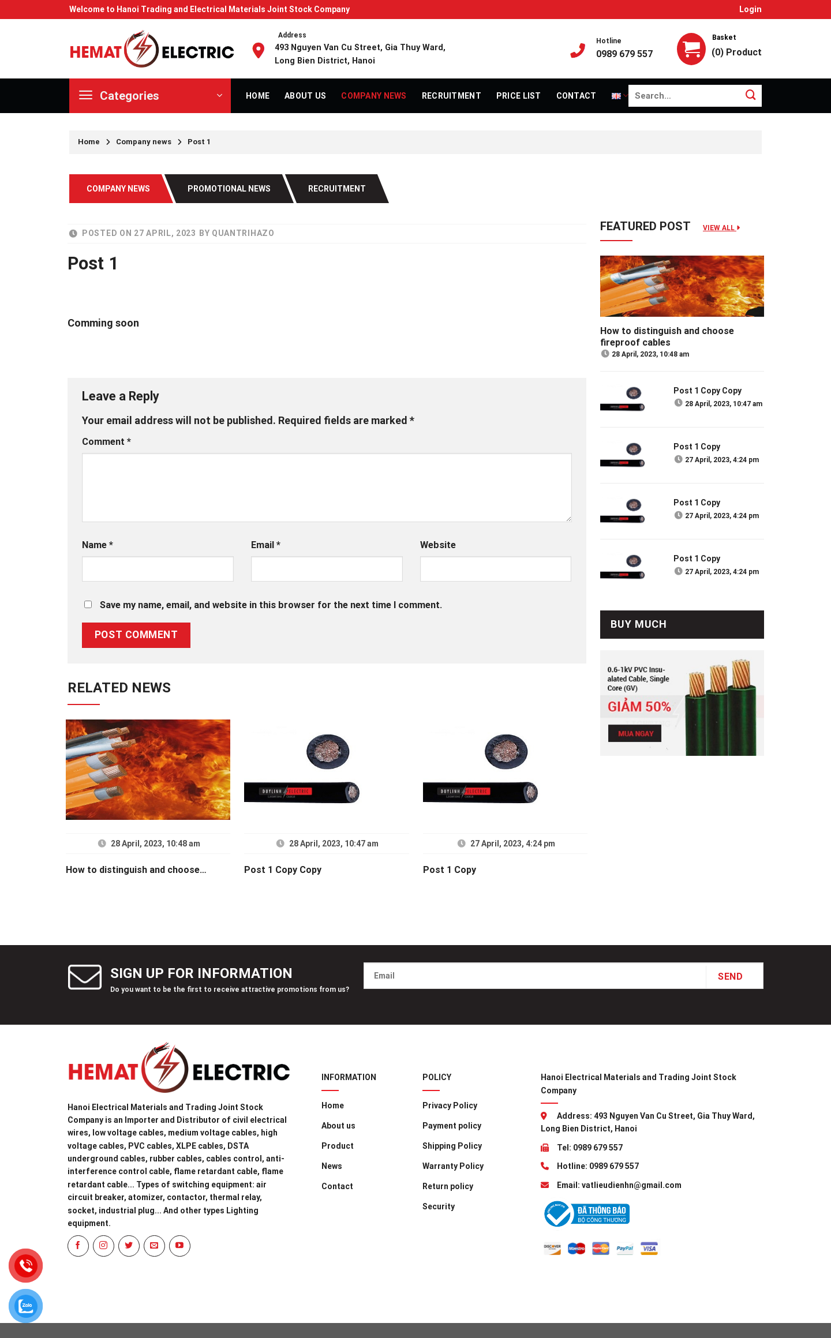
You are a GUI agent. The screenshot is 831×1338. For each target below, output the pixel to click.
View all (721, 228)
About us (305, 95)
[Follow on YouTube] (179, 1246)
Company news (373, 95)
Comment (106, 441)
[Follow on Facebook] (78, 1246)
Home (257, 95)
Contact (576, 95)
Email (265, 544)
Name (97, 544)
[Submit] (751, 95)
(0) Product (737, 52)
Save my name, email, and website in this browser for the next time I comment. (271, 604)
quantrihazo (243, 233)
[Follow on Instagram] (103, 1246)
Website (438, 544)
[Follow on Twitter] (129, 1246)
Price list (518, 95)
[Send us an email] (154, 1246)
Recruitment (451, 95)
